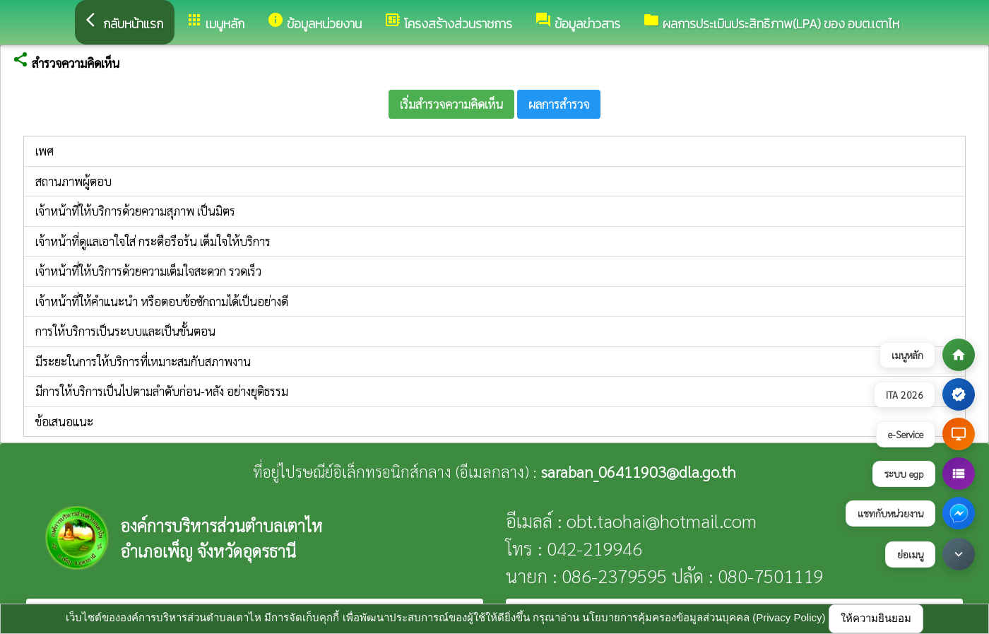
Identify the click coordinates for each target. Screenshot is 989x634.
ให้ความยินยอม (876, 618)
